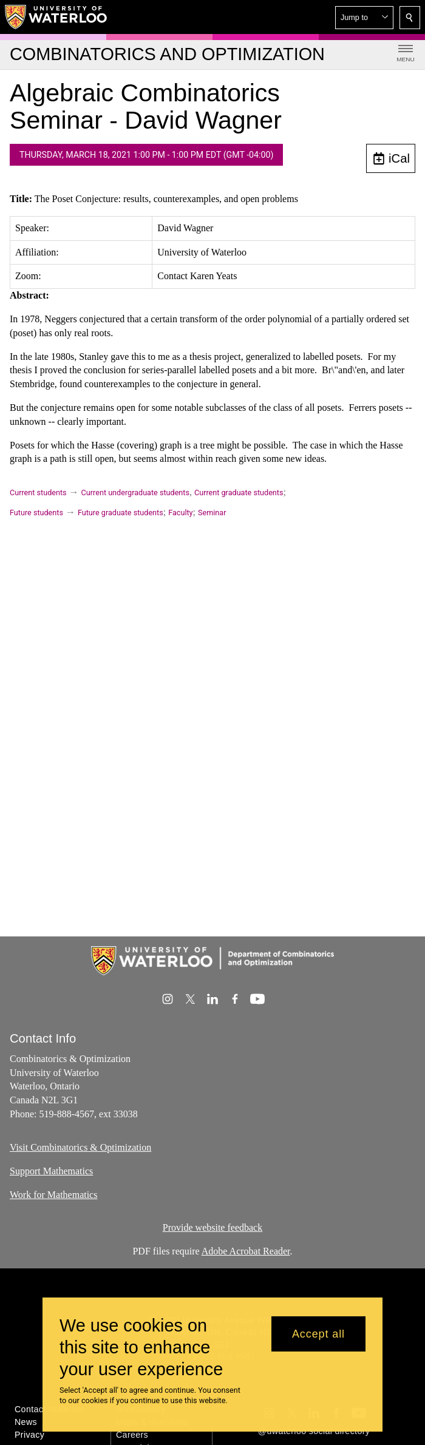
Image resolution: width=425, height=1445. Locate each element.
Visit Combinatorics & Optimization (80, 1147)
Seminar (212, 512)
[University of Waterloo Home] (56, 17)
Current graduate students (238, 492)
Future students (36, 512)
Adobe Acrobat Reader (246, 1251)
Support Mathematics (51, 1171)
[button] (364, 18)
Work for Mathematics (53, 1194)
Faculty (180, 512)
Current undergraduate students (135, 492)
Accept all (318, 1334)
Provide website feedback (212, 1227)
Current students (38, 492)
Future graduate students (120, 512)
